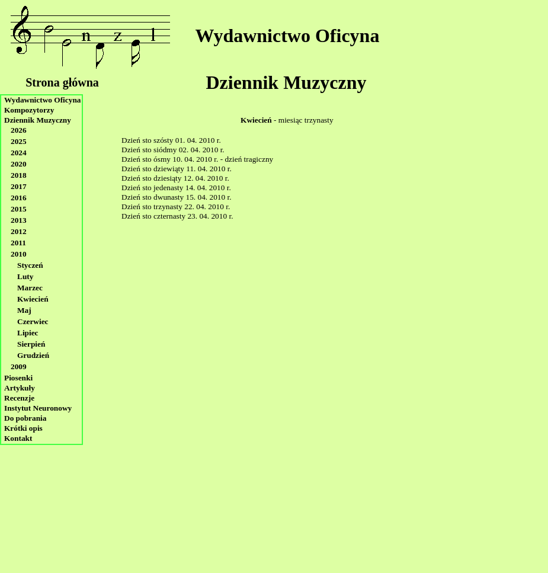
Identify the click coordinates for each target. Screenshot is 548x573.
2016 (19, 197)
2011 (18, 242)
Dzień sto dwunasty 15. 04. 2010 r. (176, 197)
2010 (19, 253)
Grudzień (33, 355)
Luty (25, 276)
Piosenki (18, 377)
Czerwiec (33, 321)
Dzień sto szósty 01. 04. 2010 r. (171, 140)
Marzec (30, 287)
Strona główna (62, 82)
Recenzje (19, 397)
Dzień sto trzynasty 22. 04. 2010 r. (175, 206)
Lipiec (28, 332)
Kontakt (18, 438)
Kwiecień (33, 298)
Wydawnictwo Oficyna (288, 35)
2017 (19, 186)
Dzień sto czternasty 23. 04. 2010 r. (177, 216)
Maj (24, 310)
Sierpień (31, 344)
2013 (19, 220)
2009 (19, 366)
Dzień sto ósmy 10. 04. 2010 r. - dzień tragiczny (197, 159)
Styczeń (30, 265)
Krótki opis (23, 428)
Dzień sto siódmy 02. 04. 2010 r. (173, 149)
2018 (19, 175)
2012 (19, 231)
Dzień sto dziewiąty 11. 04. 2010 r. (176, 168)
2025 (19, 141)
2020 (19, 163)
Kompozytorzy (29, 109)
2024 (19, 152)
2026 (19, 130)
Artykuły (19, 387)
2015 (19, 208)
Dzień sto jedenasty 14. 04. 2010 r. (176, 187)
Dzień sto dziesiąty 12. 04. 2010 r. (175, 178)
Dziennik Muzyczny (286, 82)
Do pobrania (25, 418)
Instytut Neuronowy (38, 408)
